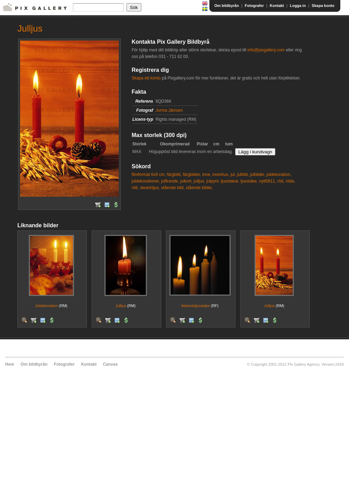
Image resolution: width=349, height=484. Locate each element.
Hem (9, 364)
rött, (135, 187)
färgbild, (174, 174)
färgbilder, (192, 174)
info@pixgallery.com (265, 50)
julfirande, (170, 181)
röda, (290, 181)
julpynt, (213, 181)
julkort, (186, 181)
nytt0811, (267, 181)
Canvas (110, 364)
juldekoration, (278, 174)
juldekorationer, (146, 181)
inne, (206, 174)
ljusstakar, (230, 181)
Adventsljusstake (195, 306)
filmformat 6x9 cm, (149, 174)
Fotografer (254, 5)
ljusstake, (249, 181)
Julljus (120, 306)
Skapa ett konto (146, 78)
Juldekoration (46, 306)
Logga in (298, 5)
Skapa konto (323, 5)
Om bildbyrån (226, 5)
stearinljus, (150, 187)
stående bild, (173, 187)
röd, (281, 181)
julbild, (243, 174)
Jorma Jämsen (169, 110)
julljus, (199, 181)
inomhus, (221, 174)
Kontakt (277, 5)
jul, (233, 174)
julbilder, (257, 174)
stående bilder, (199, 187)
